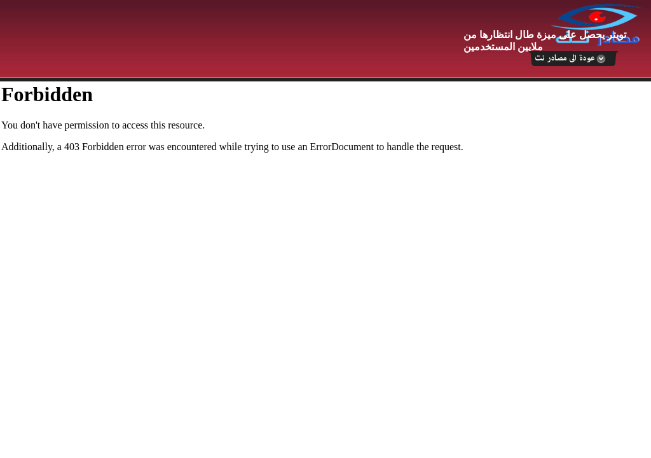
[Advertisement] (232, 39)
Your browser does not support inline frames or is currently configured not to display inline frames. (325, 269)
